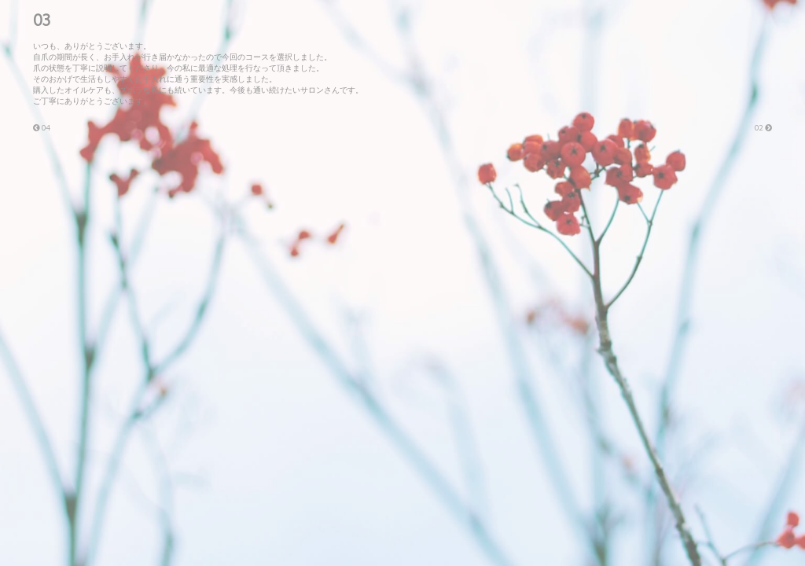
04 (41, 128)
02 (763, 128)
